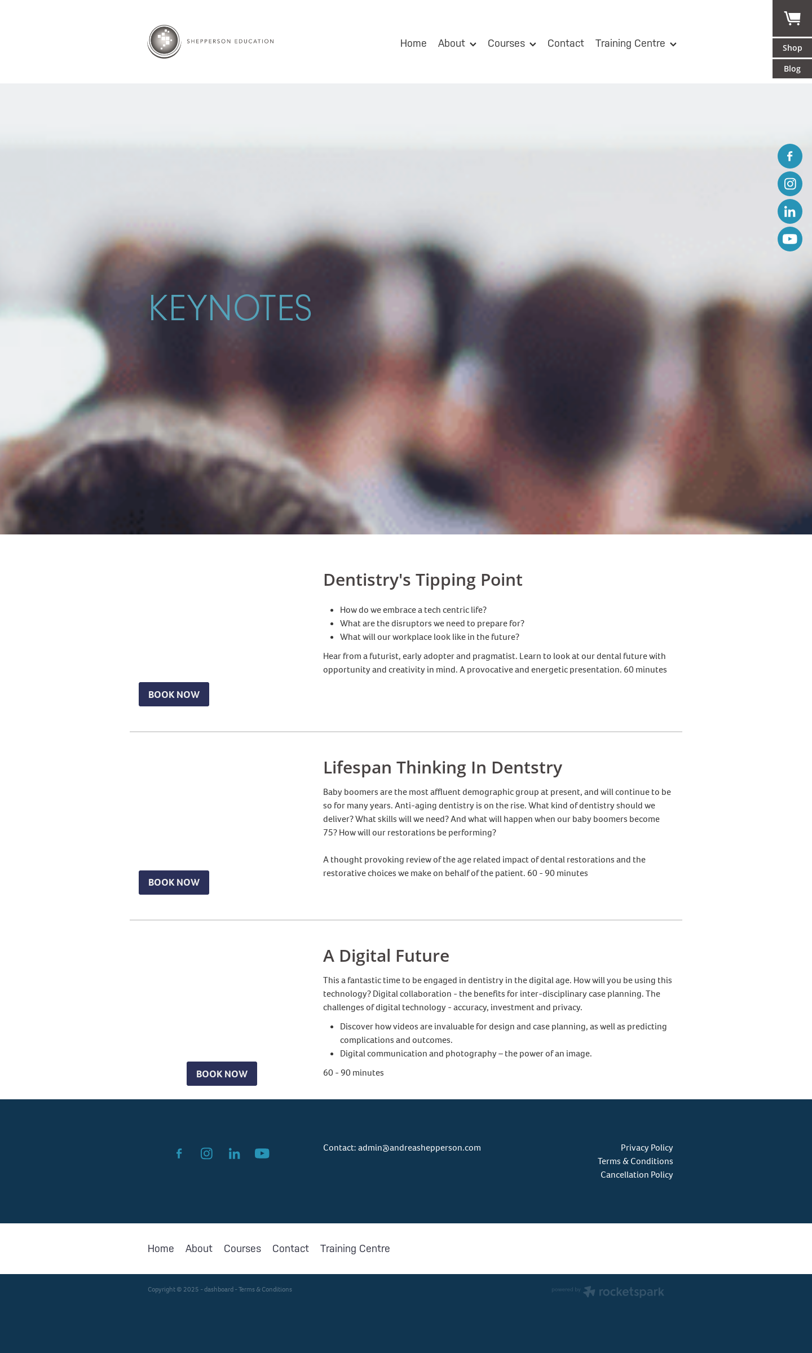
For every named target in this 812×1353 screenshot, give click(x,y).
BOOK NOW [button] (174, 694)
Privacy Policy (647, 1147)
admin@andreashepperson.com (419, 1147)
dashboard (218, 1289)
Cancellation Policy (637, 1174)
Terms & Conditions (635, 1161)
